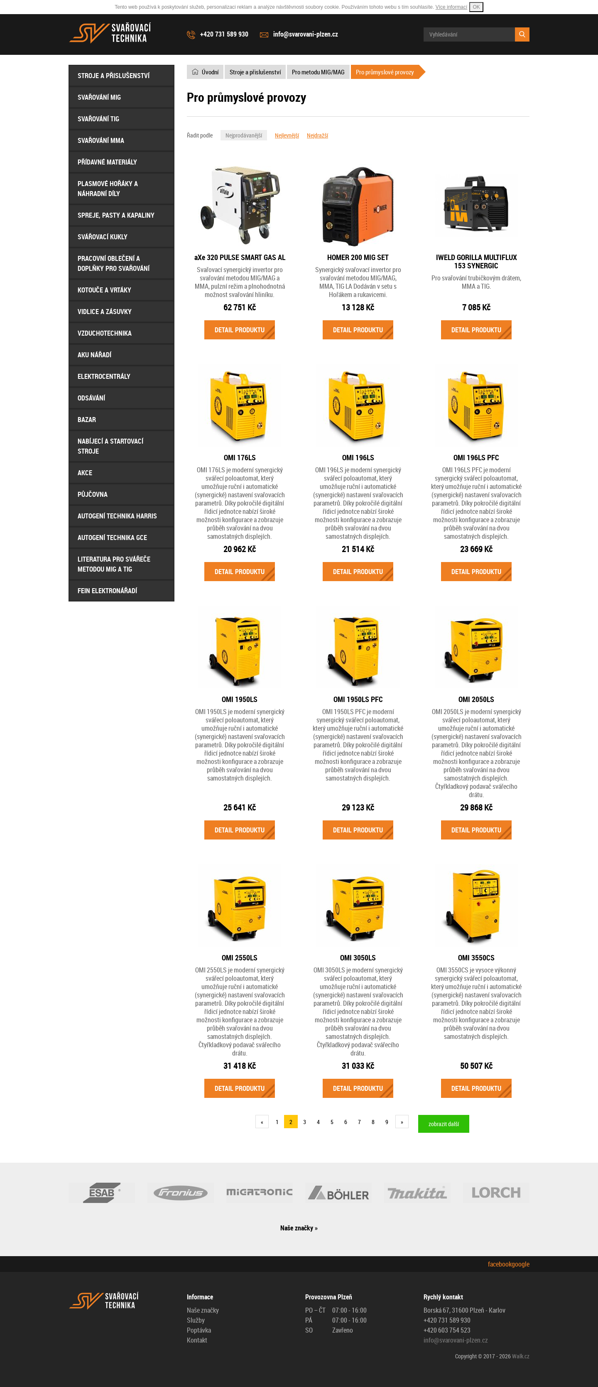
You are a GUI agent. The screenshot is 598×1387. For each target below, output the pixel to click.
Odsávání (91, 398)
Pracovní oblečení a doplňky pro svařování (114, 263)
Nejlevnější (287, 135)
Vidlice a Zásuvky (105, 311)
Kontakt (197, 1340)
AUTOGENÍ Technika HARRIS (117, 515)
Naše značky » (299, 1227)
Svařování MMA (101, 140)
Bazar (87, 419)
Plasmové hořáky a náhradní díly (108, 188)
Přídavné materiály (107, 162)
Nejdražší (317, 135)
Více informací (452, 7)
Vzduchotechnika (105, 333)
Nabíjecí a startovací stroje (110, 446)
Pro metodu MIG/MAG (318, 72)
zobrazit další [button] (444, 1124)
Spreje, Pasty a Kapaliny (116, 215)
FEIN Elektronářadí (107, 590)
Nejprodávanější (243, 135)
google (520, 1264)
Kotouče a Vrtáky (104, 290)
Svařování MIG (99, 97)
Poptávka (199, 1330)
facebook (500, 1264)
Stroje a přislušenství (114, 75)
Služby (196, 1320)
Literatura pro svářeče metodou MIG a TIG (114, 564)
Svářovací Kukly (102, 236)
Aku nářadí (94, 354)
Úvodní (210, 72)
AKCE (85, 472)
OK (476, 7)
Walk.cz (520, 1356)
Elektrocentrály (104, 376)
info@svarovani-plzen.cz (305, 34)
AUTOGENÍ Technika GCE (112, 537)
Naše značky (203, 1310)
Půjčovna (93, 494)
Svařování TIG (98, 118)
